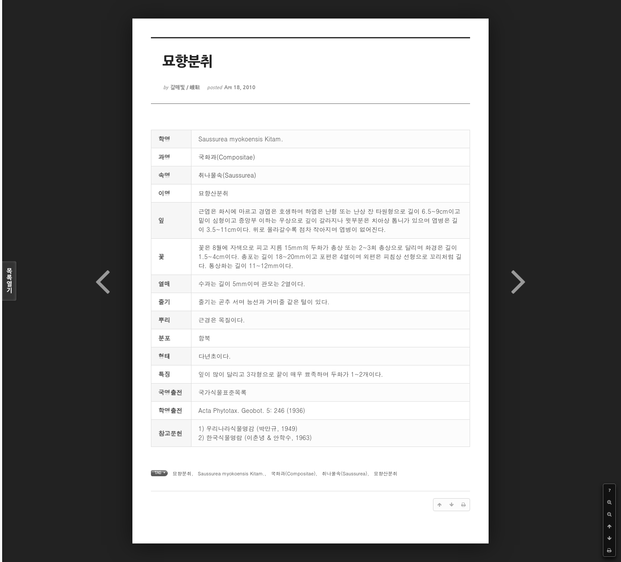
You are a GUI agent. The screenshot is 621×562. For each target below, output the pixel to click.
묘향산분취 (385, 473)
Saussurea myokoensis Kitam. (231, 473)
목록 (9, 281)
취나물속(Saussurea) (227, 175)
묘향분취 (181, 473)
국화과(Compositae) (226, 157)
